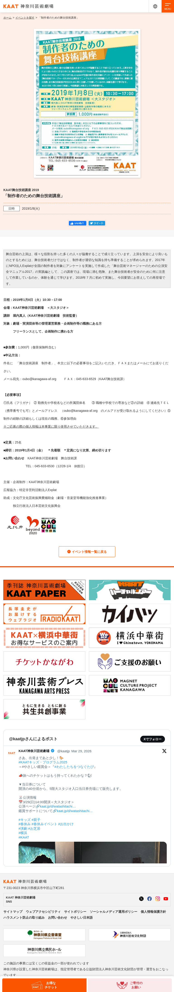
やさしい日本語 (81, 917)
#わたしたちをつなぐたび (74, 767)
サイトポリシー (75, 911)
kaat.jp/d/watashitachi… (58, 806)
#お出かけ (66, 824)
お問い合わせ (57, 917)
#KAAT (24, 837)
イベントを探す (24, 17)
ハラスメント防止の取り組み (24, 917)
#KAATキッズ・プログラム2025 (43, 762)
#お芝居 (34, 828)
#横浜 (23, 833)
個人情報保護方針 (153, 911)
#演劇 (23, 828)
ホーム (7, 17)
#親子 (36, 820)
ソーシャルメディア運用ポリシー (113, 911)
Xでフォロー (153, 739)
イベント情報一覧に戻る (87, 552)
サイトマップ (12, 911)
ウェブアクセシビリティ (43, 911)
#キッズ (25, 820)
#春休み (25, 824)
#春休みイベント (44, 824)
